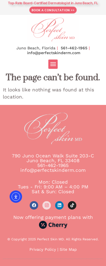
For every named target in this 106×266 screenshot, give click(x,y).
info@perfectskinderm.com (53, 52)
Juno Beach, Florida (35, 48)
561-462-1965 (74, 48)
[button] (53, 64)
